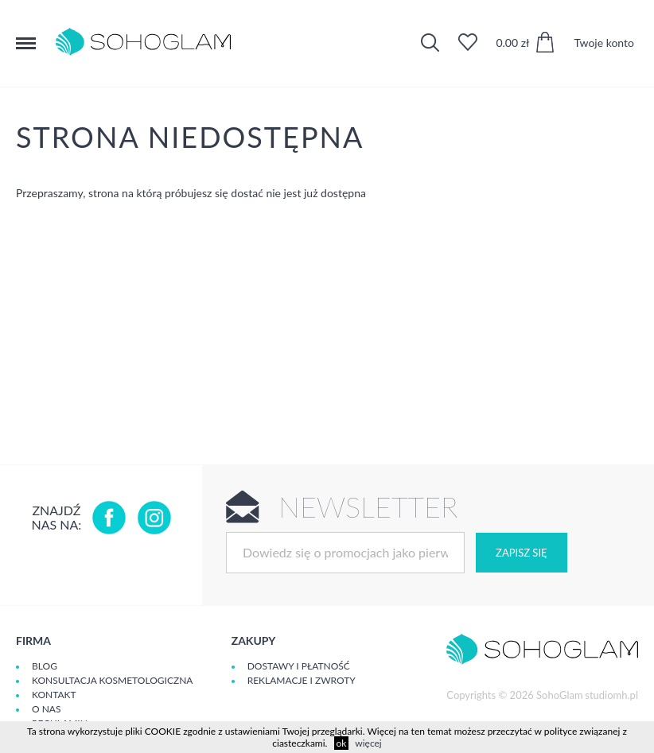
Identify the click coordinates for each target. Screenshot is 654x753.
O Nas (46, 709)
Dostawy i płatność (298, 666)
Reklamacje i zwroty (301, 680)
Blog (44, 666)
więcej (368, 743)
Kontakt (54, 695)
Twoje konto (604, 42)
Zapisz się (521, 552)
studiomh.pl (611, 695)
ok (342, 743)
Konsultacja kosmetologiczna (112, 680)
